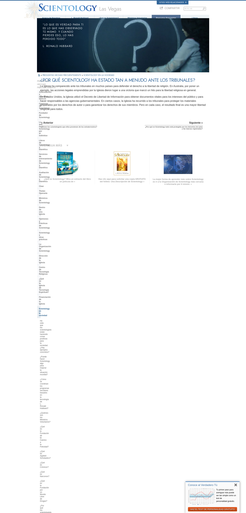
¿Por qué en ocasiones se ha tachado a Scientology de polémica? (52, 342)
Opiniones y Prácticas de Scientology (50, 155)
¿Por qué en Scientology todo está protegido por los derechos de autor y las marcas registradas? (54, 388)
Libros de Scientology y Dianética (54, 116)
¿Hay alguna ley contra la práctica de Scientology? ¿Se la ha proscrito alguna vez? (54, 397)
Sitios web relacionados (172, 2)
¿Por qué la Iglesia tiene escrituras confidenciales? (55, 366)
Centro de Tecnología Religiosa (53, 175)
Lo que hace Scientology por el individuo (53, 109)
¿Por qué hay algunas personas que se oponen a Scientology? (53, 334)
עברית (41, 471)
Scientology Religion (170, 465)
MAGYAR (77, 459)
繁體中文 (42, 481)
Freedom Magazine (169, 481)
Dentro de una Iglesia (48, 149)
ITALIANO (78, 477)
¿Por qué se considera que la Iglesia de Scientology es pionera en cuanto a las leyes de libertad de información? (55, 290)
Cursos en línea (122, 475)
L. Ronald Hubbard (79, 18)
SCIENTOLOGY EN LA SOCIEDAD (99, 77)
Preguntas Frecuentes (166, 18)
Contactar (119, 481)
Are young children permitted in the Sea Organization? (55, 426)
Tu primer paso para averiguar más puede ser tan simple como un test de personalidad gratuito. (226, 495)
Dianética (165, 459)
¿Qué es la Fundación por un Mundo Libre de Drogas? (52, 256)
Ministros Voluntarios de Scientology (176, 475)
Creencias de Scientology (50, 99)
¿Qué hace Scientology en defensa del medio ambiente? (55, 300)
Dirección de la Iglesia (49, 171)
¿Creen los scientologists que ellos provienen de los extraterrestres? (55, 373)
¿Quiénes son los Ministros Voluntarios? (51, 228)
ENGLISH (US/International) (50, 459)
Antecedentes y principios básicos (51, 93)
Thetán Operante (46, 139)
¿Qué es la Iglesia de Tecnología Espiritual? (54, 181)
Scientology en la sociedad (51, 192)
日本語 (41, 475)
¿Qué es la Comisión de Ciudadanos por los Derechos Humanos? (52, 280)
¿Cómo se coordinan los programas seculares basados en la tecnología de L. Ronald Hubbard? (54, 219)
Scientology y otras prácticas (52, 161)
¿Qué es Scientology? (109, 18)
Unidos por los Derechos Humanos (175, 490)
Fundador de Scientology (50, 104)
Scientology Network (170, 462)
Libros (195, 18)
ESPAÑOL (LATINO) (82, 468)
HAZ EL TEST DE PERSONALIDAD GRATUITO (212, 509)
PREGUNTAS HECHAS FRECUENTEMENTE (62, 77)
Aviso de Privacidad (159, 510)
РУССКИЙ (43, 478)
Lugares (119, 484)
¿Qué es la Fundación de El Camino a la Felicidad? (52, 235)
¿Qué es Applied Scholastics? (52, 241)
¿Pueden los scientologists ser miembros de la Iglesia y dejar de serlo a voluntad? (54, 358)
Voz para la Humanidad (125, 462)
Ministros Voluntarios (137, 18)
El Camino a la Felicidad (171, 484)
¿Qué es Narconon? (48, 251)
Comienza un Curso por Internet (174, 472)
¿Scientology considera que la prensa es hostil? (53, 350)
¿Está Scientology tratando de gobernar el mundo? (53, 419)
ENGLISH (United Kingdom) (49, 462)
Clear (41, 135)
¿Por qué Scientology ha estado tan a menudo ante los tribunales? (54, 380)
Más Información (122, 478)
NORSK (77, 462)
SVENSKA (78, 465)
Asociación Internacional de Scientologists (178, 478)
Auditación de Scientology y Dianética (52, 128)
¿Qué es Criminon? (48, 246)
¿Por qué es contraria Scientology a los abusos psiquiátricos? (54, 272)
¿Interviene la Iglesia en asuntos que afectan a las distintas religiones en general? (54, 319)
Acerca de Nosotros (51, 18)
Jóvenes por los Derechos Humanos (176, 493)
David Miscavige (168, 469)
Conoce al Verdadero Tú (202, 485)
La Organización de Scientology (53, 166)
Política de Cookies (176, 510)
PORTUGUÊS (79, 480)
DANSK (42, 465)
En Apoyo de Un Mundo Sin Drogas (176, 487)
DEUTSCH (43, 487)
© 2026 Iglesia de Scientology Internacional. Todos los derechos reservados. (66, 510)
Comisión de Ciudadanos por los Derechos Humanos (178, 497)
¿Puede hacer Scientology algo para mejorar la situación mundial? (54, 210)
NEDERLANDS (45, 484)
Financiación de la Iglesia (50, 187)
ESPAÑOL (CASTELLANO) (84, 471)
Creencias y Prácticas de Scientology (130, 459)
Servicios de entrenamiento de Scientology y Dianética (53, 121)
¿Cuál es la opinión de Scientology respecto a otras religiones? (55, 327)
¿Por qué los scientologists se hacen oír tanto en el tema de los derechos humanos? (54, 264)
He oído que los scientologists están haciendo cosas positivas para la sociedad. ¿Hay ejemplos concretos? (54, 201)
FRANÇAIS (43, 468)
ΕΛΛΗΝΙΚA (78, 474)
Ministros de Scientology (50, 144)
